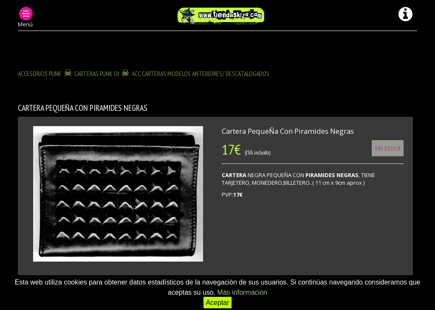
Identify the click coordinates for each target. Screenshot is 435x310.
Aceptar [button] (217, 302)
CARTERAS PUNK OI (96, 73)
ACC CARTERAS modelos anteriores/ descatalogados (200, 73)
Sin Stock (388, 148)
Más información (242, 292)
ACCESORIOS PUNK (40, 73)
